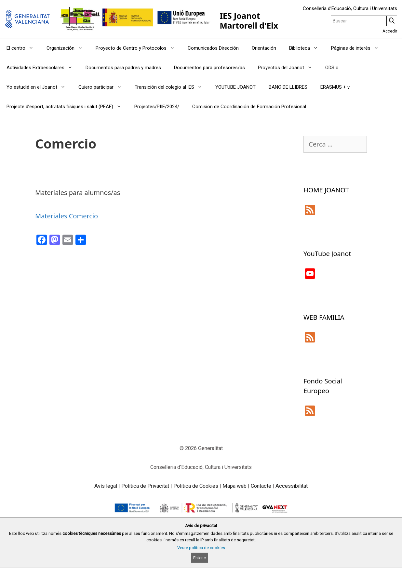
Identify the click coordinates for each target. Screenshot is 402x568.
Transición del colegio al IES (172, 87)
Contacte (261, 486)
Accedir (389, 31)
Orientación (264, 48)
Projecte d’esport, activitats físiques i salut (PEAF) (67, 106)
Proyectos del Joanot (288, 67)
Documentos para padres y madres (123, 68)
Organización (68, 48)
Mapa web (234, 486)
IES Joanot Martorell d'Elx (249, 20)
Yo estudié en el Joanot (39, 87)
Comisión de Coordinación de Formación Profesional (249, 107)
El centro (23, 48)
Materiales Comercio (66, 216)
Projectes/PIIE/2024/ (156, 107)
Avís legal (105, 486)
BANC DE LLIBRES (288, 87)
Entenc (199, 557)
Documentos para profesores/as (209, 68)
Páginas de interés (358, 48)
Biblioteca (307, 48)
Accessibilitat (291, 486)
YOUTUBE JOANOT (235, 87)
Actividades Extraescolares (43, 67)
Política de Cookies (195, 486)
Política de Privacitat (145, 486)
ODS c (331, 68)
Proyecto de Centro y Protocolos (138, 48)
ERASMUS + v (335, 87)
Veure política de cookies (201, 547)
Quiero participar (103, 87)
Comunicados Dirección (213, 48)
